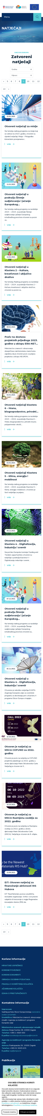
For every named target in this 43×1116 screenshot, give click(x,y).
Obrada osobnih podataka (16, 979)
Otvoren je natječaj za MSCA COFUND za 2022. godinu (19, 750)
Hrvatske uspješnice (12, 965)
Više (9, 144)
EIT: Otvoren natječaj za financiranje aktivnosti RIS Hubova (20, 886)
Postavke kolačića (9, 1112)
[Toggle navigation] (30, 17)
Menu (7, 16)
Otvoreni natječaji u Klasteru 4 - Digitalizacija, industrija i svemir (20, 544)
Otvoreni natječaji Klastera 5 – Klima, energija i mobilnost (21, 476)
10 (28, 81)
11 (33, 81)
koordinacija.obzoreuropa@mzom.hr (24, 1035)
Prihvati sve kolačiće (27, 1112)
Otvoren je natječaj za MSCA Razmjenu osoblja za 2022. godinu (21, 818)
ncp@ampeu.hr (15, 1051)
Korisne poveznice (11, 970)
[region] (21, 1097)
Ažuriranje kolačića (12, 989)
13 (4, 89)
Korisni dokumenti (11, 975)
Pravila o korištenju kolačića (17, 984)
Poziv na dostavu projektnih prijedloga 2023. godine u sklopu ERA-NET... (21, 340)
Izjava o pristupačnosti (14, 993)
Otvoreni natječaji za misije (21, 126)
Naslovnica (9, 36)
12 (38, 81)
